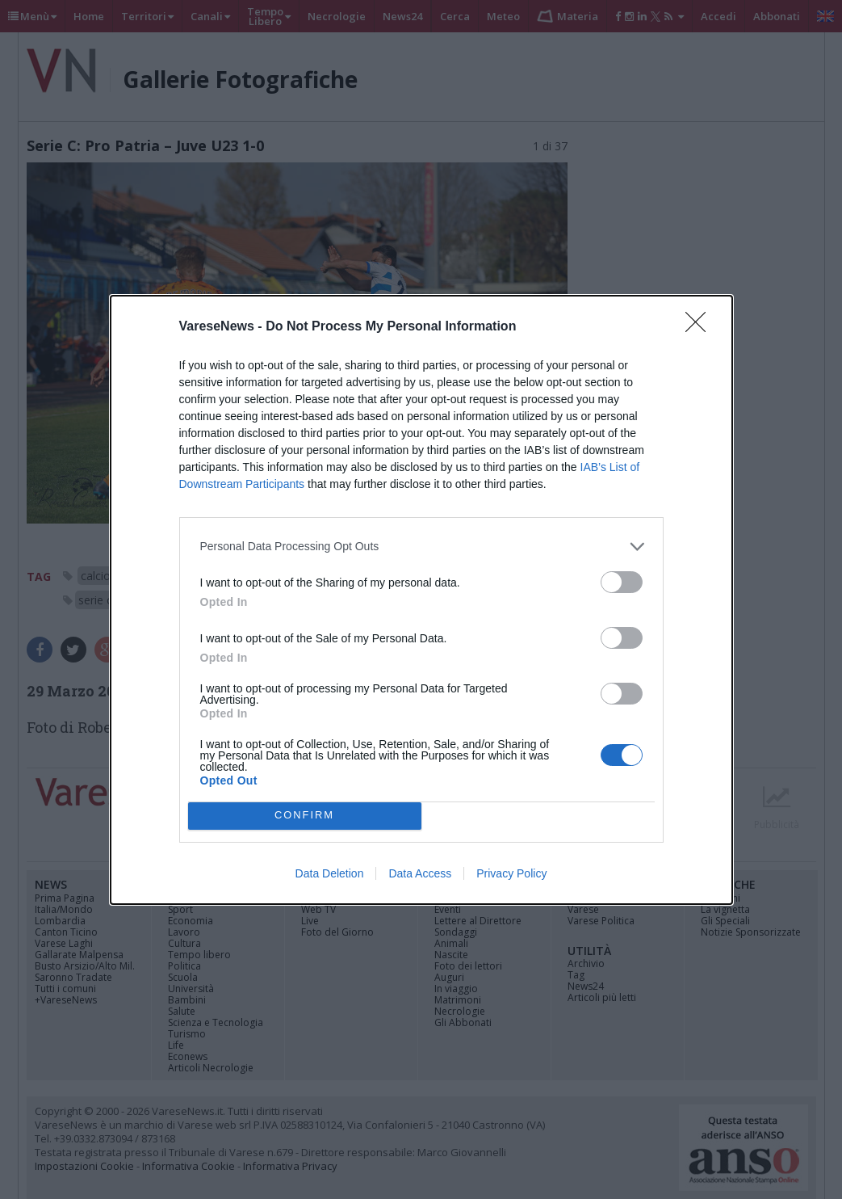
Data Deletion (329, 873)
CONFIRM (304, 816)
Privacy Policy (511, 873)
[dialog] (421, 600)
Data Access (419, 873)
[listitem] (421, 546)
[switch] (622, 582)
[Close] (700, 327)
